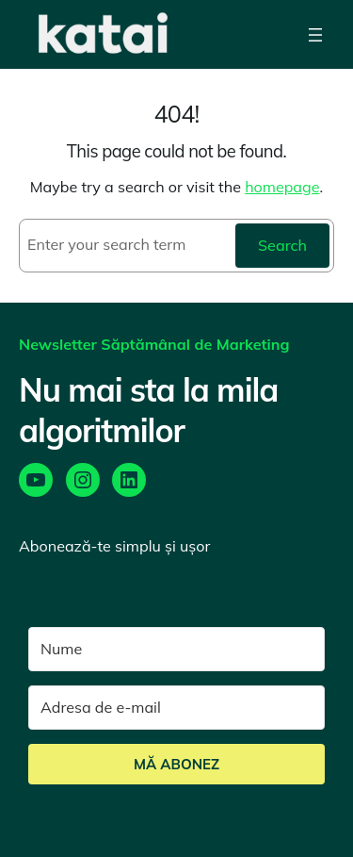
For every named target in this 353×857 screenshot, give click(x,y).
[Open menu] (315, 34)
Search (282, 245)
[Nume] (176, 649)
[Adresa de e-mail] (176, 707)
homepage (282, 186)
